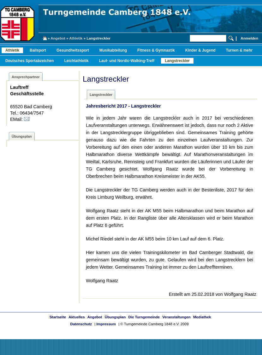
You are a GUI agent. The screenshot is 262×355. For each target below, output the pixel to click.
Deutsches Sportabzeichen (29, 61)
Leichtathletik (76, 61)
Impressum (106, 324)
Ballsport (38, 50)
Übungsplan (115, 317)
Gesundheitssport (73, 50)
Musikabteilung (113, 50)
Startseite (58, 317)
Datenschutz (81, 324)
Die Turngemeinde (144, 317)
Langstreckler (177, 61)
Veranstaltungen (176, 317)
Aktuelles (76, 317)
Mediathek (202, 317)
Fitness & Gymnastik (156, 50)
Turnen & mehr (239, 50)
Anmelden (249, 38)
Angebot (58, 38)
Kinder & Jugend (200, 50)
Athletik (75, 38)
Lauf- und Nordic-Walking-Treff (127, 61)
